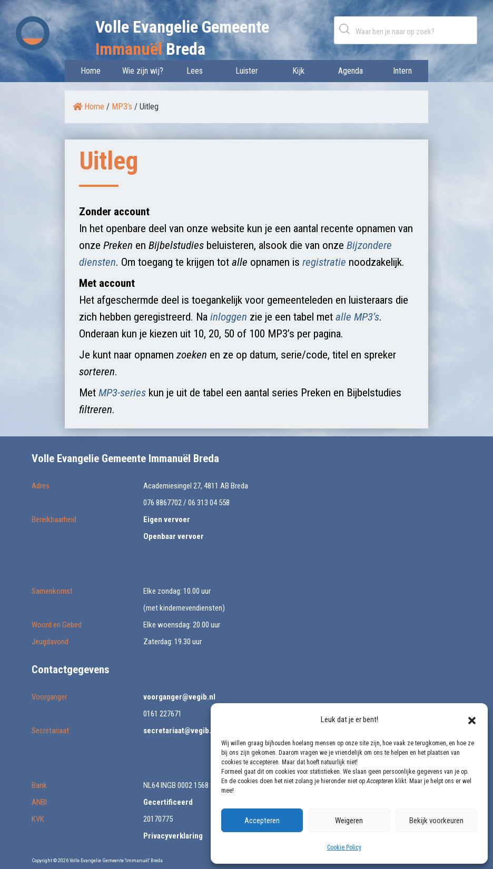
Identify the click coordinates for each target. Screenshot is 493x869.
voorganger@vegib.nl (179, 697)
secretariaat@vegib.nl (180, 730)
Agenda (350, 71)
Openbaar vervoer (173, 536)
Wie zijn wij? (142, 71)
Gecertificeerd (168, 802)
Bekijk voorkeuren (436, 820)
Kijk (298, 71)
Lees (194, 71)
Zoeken (346, 28)
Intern (402, 71)
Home (91, 71)
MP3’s (122, 107)
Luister (246, 71)
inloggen (228, 317)
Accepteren (262, 820)
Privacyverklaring (173, 836)
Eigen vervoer (166, 519)
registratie (324, 262)
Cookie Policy (344, 847)
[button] (472, 719)
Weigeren (349, 820)
